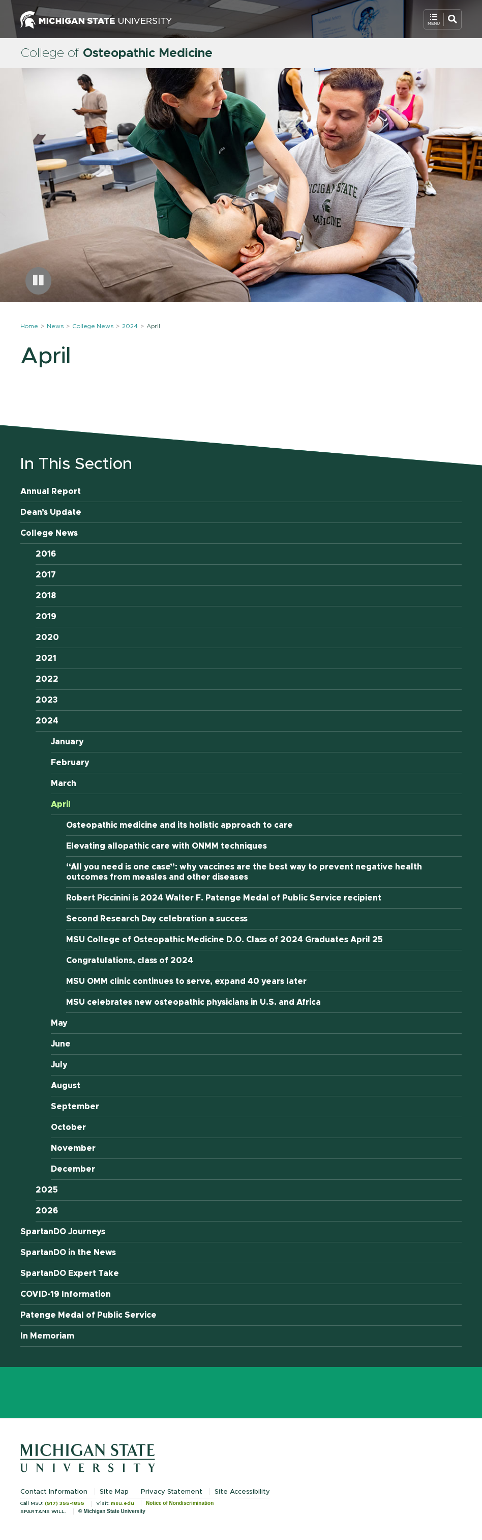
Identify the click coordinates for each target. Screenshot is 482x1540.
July (59, 1065)
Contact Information (53, 1492)
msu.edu (122, 1503)
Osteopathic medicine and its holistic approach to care (179, 825)
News (55, 326)
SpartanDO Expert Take (69, 1273)
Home (29, 326)
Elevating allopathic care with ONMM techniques (166, 846)
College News (92, 326)
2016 (46, 554)
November (73, 1148)
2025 (47, 1190)
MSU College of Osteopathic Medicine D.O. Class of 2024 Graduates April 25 (224, 940)
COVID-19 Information (65, 1294)
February (70, 763)
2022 (47, 679)
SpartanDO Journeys (62, 1232)
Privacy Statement (171, 1492)
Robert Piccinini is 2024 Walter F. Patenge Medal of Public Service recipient (223, 898)
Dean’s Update (50, 512)
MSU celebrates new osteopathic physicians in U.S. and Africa (193, 1002)
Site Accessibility (242, 1492)
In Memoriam (47, 1336)
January (67, 742)
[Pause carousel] (38, 281)
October (68, 1127)
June (61, 1044)
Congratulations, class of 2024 (129, 960)
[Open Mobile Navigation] (443, 19)
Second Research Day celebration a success (157, 919)
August (65, 1086)
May (59, 1023)
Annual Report (50, 491)
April (61, 804)
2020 (47, 637)
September (75, 1106)
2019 (46, 617)
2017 (46, 575)
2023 (47, 700)
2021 (46, 658)
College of (116, 53)
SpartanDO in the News (68, 1252)
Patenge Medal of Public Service (88, 1315)
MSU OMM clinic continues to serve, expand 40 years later (186, 981)
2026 (47, 1211)
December (73, 1169)
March (63, 783)
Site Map (114, 1492)
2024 (130, 326)
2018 (46, 596)
